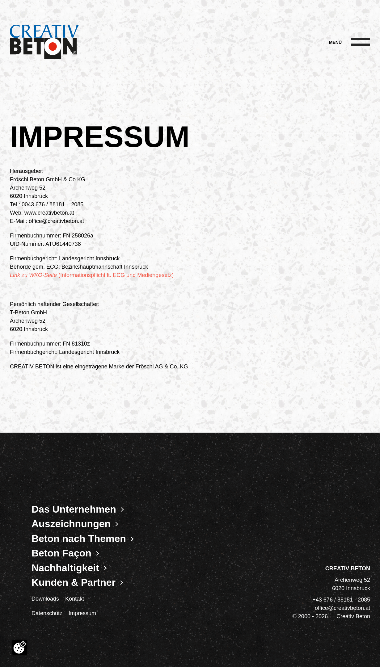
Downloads (45, 599)
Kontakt (74, 599)
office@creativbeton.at (342, 608)
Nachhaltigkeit (65, 567)
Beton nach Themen (79, 538)
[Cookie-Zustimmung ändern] (19, 647)
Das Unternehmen (74, 509)
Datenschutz (47, 613)
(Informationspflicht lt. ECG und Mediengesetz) (92, 275)
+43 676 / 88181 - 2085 (341, 600)
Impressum (82, 613)
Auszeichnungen (71, 523)
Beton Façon (61, 553)
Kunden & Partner (74, 582)
